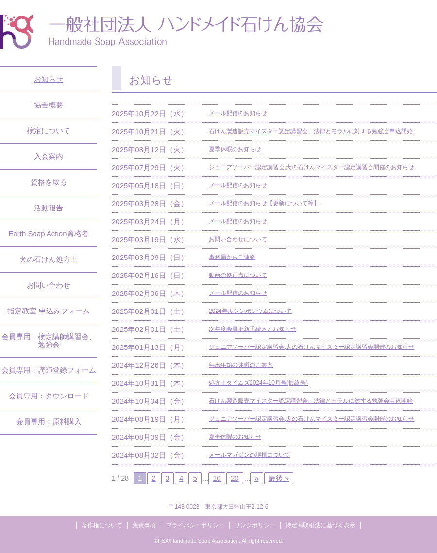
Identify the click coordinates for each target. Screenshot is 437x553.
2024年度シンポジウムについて (250, 311)
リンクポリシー (255, 525)
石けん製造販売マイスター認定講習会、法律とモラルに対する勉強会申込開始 (311, 131)
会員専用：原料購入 (49, 421)
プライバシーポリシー (195, 525)
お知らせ (48, 79)
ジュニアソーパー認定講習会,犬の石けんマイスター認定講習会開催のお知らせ (311, 167)
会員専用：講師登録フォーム (48, 370)
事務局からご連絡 (232, 257)
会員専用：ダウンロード (49, 396)
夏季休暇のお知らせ (235, 149)
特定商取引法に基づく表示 (320, 525)
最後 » (279, 478)
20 (235, 478)
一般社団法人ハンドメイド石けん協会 (161, 32)
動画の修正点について (238, 275)
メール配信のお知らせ (238, 113)
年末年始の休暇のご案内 (241, 365)
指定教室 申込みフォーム (48, 311)
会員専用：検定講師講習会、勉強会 (48, 340)
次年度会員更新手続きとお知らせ (252, 329)
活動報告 (48, 208)
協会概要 (48, 105)
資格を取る (49, 182)
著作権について (102, 525)
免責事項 (144, 525)
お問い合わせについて (238, 239)
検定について (48, 130)
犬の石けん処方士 (48, 259)
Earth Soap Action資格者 (48, 233)
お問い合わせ (48, 285)
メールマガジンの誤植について (249, 454)
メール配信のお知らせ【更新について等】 (264, 203)
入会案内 (48, 156)
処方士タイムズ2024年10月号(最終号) (258, 383)
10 (217, 478)
